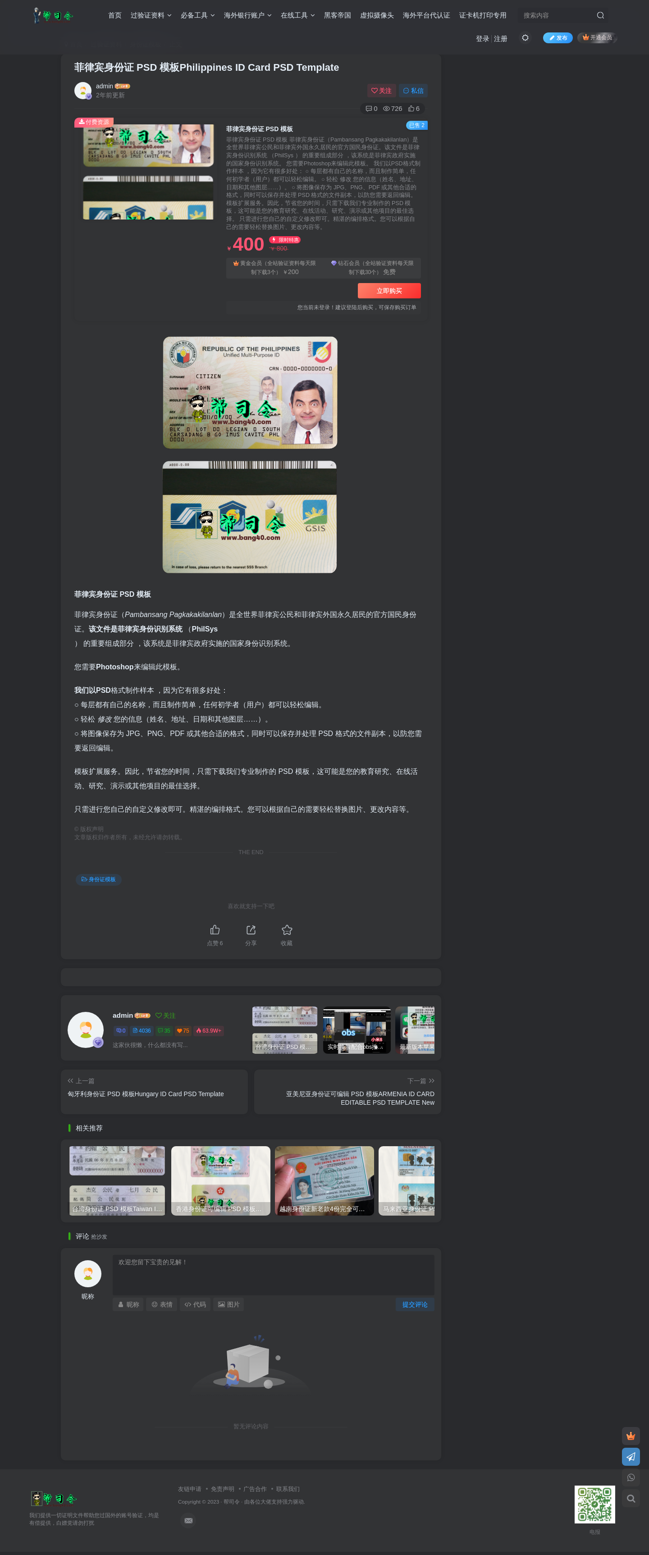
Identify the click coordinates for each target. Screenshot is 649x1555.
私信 (413, 90)
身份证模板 (99, 879)
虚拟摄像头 (377, 15)
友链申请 (189, 1489)
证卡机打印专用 (483, 15)
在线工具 (298, 15)
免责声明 (222, 1489)
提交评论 (415, 1304)
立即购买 (389, 290)
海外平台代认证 (426, 15)
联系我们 (288, 1489)
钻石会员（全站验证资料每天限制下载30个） (372, 268)
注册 (500, 38)
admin (104, 86)
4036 (142, 1031)
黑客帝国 (337, 15)
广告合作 (255, 1489)
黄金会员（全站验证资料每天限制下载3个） (274, 268)
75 (183, 1031)
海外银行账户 (248, 15)
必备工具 (198, 15)
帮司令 (232, 1502)
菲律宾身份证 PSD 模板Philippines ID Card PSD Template (206, 67)
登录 (482, 38)
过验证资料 (151, 15)
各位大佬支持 (266, 1502)
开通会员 (597, 37)
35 (164, 1031)
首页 (115, 15)
